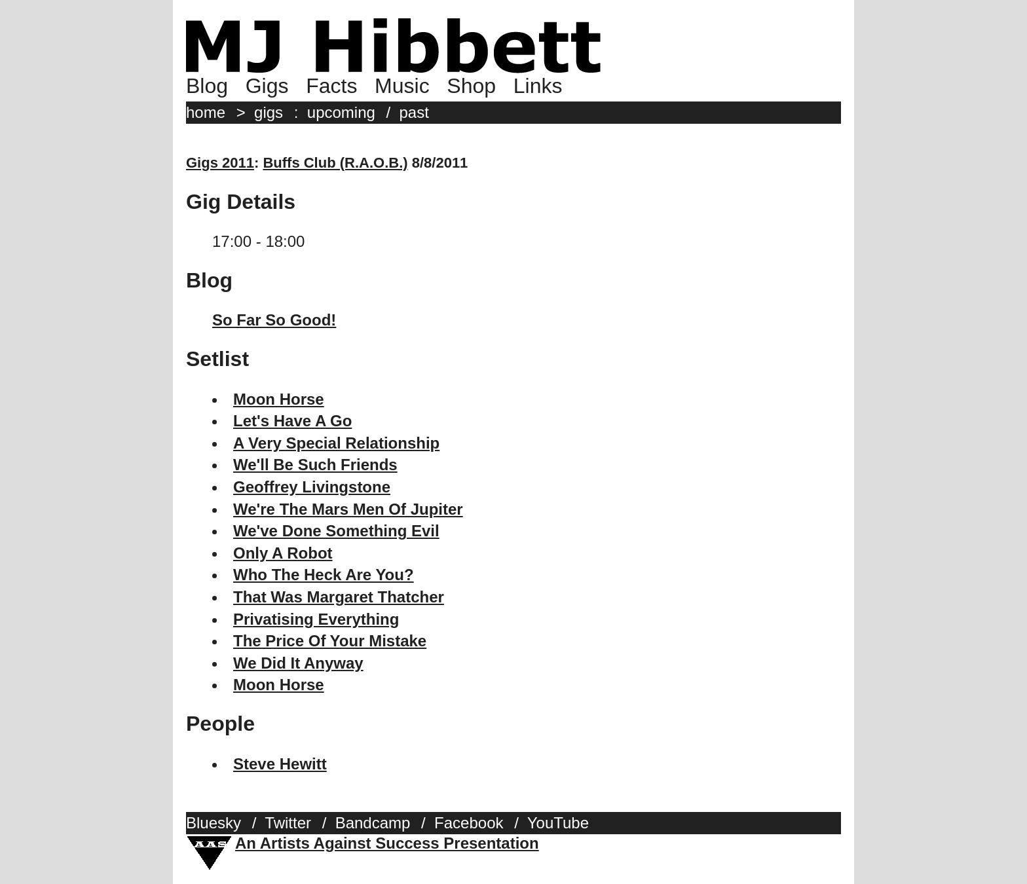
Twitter (288, 823)
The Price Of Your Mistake (329, 641)
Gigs (267, 86)
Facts (331, 86)
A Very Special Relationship (336, 443)
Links (538, 86)
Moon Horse (278, 399)
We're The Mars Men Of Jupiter (348, 509)
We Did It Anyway (298, 663)
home (205, 112)
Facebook (468, 823)
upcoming (341, 112)
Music (402, 86)
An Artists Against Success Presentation (387, 843)
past (414, 112)
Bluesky (213, 823)
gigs (268, 112)
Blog (207, 86)
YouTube (558, 823)
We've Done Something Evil (336, 531)
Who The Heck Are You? (323, 574)
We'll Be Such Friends (315, 464)
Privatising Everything (316, 619)
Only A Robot (283, 553)
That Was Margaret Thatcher (338, 597)
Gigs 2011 (220, 163)
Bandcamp (373, 823)
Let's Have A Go (292, 421)
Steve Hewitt (280, 764)
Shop (471, 86)
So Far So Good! (274, 320)
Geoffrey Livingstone (311, 487)
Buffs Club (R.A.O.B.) (335, 163)
